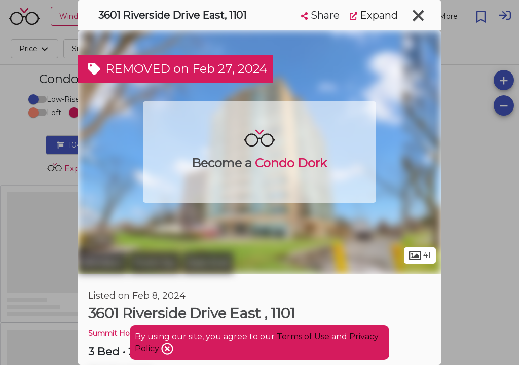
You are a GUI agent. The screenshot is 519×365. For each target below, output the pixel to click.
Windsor (102, 262)
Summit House (115, 333)
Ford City (154, 262)
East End (208, 262)
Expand (374, 15)
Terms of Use (303, 336)
